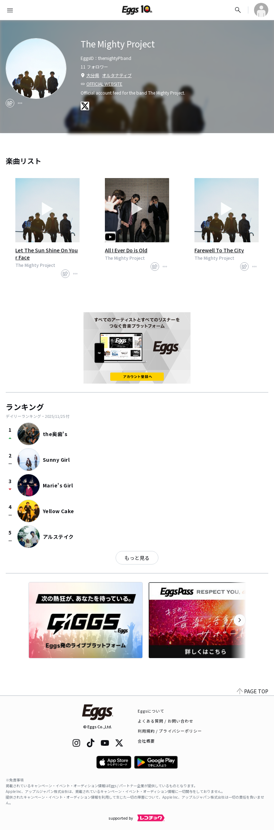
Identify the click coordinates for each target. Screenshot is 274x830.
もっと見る (137, 557)
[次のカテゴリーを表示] (240, 620)
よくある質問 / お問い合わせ (166, 721)
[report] (20, 103)
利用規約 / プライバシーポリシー (170, 731)
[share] (10, 103)
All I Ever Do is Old (126, 250)
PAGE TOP (252, 691)
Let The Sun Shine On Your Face (46, 254)
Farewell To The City (219, 250)
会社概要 (146, 741)
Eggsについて (151, 711)
